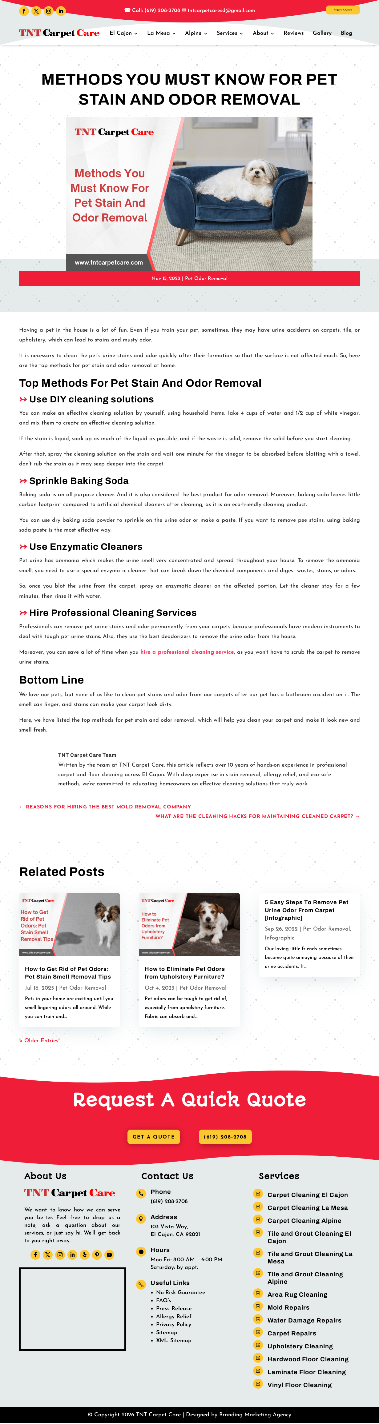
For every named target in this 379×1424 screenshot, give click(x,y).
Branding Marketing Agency (255, 1416)
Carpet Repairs (292, 1334)
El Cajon (129, 33)
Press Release (174, 1310)
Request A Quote (327, 12)
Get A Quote (151, 1138)
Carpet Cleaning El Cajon (308, 1195)
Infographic (279, 938)
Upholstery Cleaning (300, 1347)
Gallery (324, 33)
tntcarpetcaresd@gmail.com (221, 10)
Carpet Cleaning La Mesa (308, 1208)
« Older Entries (38, 1041)
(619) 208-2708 (228, 1138)
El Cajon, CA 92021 (175, 1236)
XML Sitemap (174, 1342)
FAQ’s (163, 1302)
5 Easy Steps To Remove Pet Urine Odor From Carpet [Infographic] (307, 910)
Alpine (199, 33)
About (264, 33)
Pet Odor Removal (206, 278)
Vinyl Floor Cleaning (300, 1385)
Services (232, 33)
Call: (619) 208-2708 (155, 10)
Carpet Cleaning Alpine (305, 1221)
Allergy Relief (174, 1318)
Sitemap (166, 1334)
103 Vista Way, (169, 1228)
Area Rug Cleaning (298, 1295)
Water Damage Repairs (305, 1321)
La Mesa (165, 33)
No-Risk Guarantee (180, 1294)
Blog (347, 33)
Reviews (296, 33)
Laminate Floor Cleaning (307, 1373)
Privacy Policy (173, 1326)
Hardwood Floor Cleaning (308, 1360)
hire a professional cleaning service (187, 652)
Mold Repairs (289, 1308)
